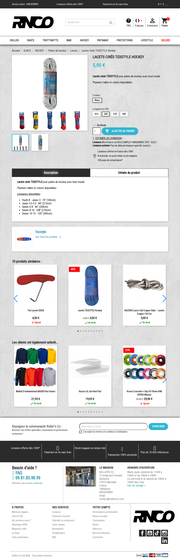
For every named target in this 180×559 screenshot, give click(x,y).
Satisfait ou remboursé (63, 520)
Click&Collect (58, 533)
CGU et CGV (17, 516)
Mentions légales (20, 512)
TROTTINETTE (50, 40)
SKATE (30, 40)
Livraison (56, 512)
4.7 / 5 (163, 4)
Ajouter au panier (119, 131)
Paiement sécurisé (61, 516)
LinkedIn (164, 540)
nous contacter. (35, 483)
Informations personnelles (105, 512)
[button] (150, 145)
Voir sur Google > (136, 485)
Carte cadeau (58, 524)
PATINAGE (102, 40)
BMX (68, 40)
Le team (15, 533)
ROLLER (14, 40)
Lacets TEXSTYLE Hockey (90, 310)
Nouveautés (58, 528)
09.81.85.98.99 (26, 478)
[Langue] (139, 22)
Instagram (164, 533)
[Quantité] (97, 131)
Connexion (98, 537)
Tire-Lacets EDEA (36, 310)
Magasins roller (19, 528)
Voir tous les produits (48, 236)
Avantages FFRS (19, 524)
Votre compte (101, 507)
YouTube (149, 533)
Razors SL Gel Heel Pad (90, 391)
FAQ (129, 25)
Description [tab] (51, 172)
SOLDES (165, 40)
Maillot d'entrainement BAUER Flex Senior (35, 391)
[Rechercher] (90, 22)
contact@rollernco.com (111, 499)
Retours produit (100, 516)
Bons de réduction (101, 533)
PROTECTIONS (125, 40)
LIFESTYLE (147, 40)
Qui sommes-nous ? (21, 520)
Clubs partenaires (20, 537)
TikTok (157, 533)
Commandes (99, 520)
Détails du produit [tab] (129, 172)
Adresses (97, 528)
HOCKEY (84, 40)
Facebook (142, 533)
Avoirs (96, 524)
